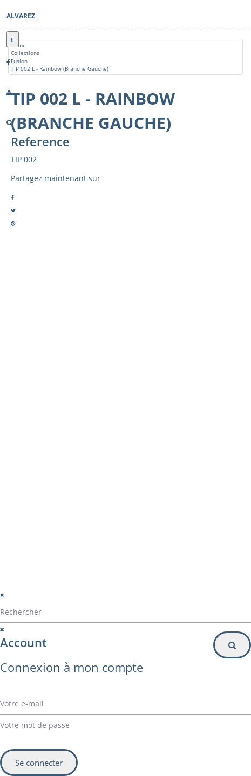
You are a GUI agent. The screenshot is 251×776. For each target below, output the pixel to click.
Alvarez (20, 15)
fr (13, 39)
